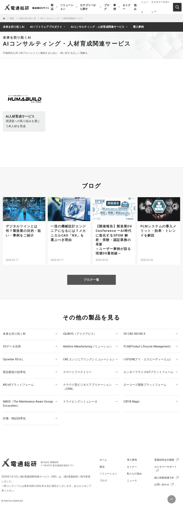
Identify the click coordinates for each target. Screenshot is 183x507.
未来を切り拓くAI (13, 26)
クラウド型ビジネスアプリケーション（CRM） (87, 386)
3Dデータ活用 (12, 346)
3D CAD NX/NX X (134, 333)
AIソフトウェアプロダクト (46, 26)
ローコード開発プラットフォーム (144, 384)
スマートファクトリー (77, 372)
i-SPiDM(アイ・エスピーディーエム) (146, 359)
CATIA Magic (131, 401)
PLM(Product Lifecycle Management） (147, 346)
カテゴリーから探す (88, 7)
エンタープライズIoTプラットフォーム (148, 372)
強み (135, 7)
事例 (114, 7)
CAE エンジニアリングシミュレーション (89, 359)
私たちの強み (134, 473)
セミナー (127, 7)
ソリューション (66, 7)
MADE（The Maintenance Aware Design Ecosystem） (28, 403)
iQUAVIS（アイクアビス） (80, 333)
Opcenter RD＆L (13, 359)
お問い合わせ (161, 484)
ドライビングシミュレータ (80, 401)
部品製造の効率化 (14, 372)
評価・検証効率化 (14, 418)
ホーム (103, 459)
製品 (52, 7)
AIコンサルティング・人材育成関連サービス (97, 26)
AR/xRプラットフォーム (18, 384)
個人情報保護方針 (164, 477)
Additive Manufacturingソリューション (87, 346)
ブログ (106, 7)
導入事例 (138, 26)
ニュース (132, 480)
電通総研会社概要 (164, 459)
